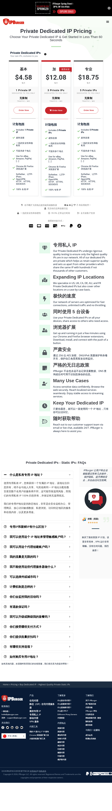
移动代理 (33, 717)
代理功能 (88, 707)
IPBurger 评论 (91, 711)
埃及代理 (60, 745)
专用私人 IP (35, 714)
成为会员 (88, 735)
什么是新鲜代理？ (64, 704)
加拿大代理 (61, 738)
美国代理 (60, 728)
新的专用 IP (35, 710)
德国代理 (60, 752)
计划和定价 (89, 714)
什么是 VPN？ (62, 711)
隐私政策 (88, 721)
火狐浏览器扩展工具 (37, 738)
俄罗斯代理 (61, 759)
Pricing (14, 684)
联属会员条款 (90, 738)
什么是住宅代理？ (64, 700)
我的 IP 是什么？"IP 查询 (39, 731)
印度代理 (60, 749)
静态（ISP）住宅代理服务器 (42, 705)
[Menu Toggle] (107, 21)
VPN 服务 (34, 721)
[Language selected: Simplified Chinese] (13, 736)
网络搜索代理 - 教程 (93, 718)
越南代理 (60, 742)
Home (6, 684)
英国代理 (60, 731)
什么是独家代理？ (64, 707)
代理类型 (60, 718)
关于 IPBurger (91, 700)
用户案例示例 (90, 704)
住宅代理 (33, 700)
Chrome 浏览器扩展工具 (39, 735)
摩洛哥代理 (61, 735)
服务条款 (88, 725)
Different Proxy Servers (67, 714)
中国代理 (60, 756)
